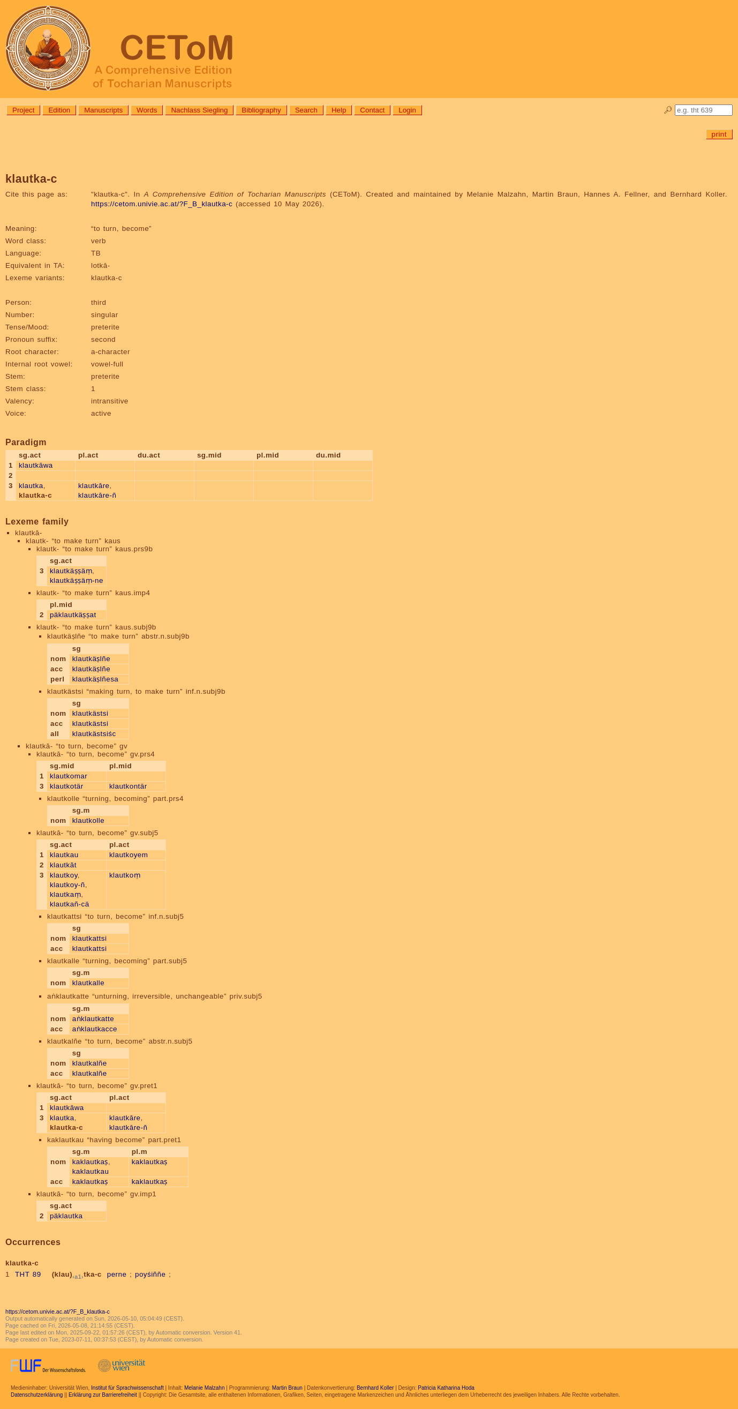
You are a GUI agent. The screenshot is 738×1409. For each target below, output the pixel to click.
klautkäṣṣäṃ (71, 571)
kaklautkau (90, 1171)
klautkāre (94, 486)
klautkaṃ (65, 894)
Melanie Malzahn (204, 1388)
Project (23, 110)
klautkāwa (36, 465)
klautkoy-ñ (67, 885)
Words (147, 110)
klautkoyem (128, 855)
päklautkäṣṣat (73, 615)
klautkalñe (89, 1063)
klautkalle (88, 983)
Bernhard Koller (375, 1388)
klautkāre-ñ (97, 495)
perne (117, 1274)
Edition (59, 110)
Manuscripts (103, 110)
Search (306, 110)
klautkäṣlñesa (95, 679)
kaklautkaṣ (90, 1162)
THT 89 (28, 1274)
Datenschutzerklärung (37, 1395)
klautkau (64, 855)
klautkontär (128, 786)
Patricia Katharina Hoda (446, 1388)
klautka (31, 486)
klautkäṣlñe (91, 659)
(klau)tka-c (77, 1274)
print (719, 134)
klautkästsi (90, 713)
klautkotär (67, 786)
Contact (372, 110)
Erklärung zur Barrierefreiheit (103, 1395)
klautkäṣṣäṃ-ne (76, 580)
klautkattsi (89, 938)
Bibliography (261, 110)
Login (407, 110)
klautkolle (88, 820)
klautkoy (64, 875)
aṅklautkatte (93, 1019)
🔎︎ (668, 110)
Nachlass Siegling (199, 110)
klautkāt (63, 865)
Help (339, 110)
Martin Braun (287, 1388)
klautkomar (68, 776)
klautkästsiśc (94, 734)
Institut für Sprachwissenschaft (127, 1388)
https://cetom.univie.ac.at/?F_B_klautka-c (161, 204)
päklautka (66, 1216)
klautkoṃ (124, 875)
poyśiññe (150, 1274)
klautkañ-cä (69, 904)
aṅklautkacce (94, 1029)
